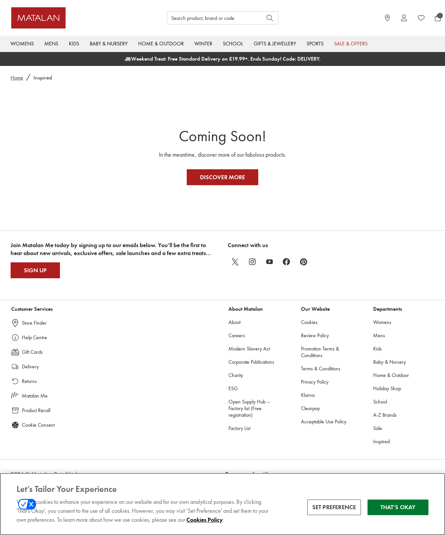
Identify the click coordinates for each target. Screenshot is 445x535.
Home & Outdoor (161, 43)
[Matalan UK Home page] (65, 18)
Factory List (239, 440)
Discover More (222, 183)
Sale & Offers (351, 43)
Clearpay (310, 420)
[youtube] (269, 273)
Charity (235, 387)
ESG (233, 400)
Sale (377, 440)
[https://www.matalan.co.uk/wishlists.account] (421, 18)
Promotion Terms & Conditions (320, 363)
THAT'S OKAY (398, 507)
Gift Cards (32, 364)
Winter (203, 43)
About (234, 334)
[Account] (404, 18)
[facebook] (286, 273)
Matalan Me (35, 407)
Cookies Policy (204, 520)
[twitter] (235, 273)
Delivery (30, 378)
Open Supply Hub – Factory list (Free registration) (249, 420)
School (233, 43)
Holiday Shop (387, 400)
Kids (74, 43)
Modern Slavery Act (249, 360)
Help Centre (34, 349)
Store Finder (34, 335)
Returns (29, 393)
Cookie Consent (38, 437)
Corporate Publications (251, 374)
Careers (236, 347)
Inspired (381, 453)
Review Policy (315, 347)
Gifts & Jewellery (275, 43)
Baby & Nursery (108, 43)
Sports (315, 43)
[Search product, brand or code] (208, 18)
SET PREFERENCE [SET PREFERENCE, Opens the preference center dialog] (334, 507)
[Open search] (270, 18)
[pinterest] (304, 273)
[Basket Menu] (437, 18)
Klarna (308, 407)
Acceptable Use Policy (323, 433)
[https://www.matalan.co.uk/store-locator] (387, 18)
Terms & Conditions (320, 380)
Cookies (309, 334)
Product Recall (36, 422)
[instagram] (252, 273)
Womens (22, 43)
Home (17, 78)
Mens (51, 43)
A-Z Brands (385, 427)
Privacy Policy (314, 394)
